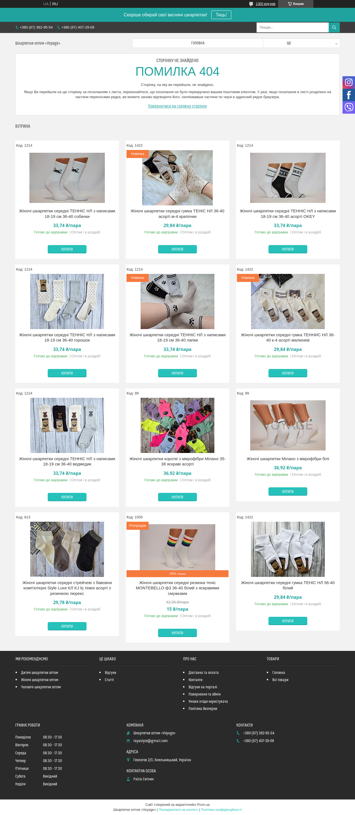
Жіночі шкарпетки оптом (40, 680)
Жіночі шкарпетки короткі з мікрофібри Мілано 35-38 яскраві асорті (177, 461)
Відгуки (110, 673)
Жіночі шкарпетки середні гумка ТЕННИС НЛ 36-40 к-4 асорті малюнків (288, 337)
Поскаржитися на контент (178, 810)
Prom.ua (203, 805)
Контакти (195, 680)
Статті (109, 680)
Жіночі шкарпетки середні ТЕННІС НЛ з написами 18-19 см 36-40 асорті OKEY (288, 213)
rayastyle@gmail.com (150, 741)
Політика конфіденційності (221, 810)
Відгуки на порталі (203, 687)
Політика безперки (203, 709)
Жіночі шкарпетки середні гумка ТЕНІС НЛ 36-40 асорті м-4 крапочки (177, 213)
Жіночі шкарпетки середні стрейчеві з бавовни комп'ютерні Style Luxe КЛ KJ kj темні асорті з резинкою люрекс (67, 588)
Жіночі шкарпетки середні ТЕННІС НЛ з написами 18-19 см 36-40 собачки (67, 213)
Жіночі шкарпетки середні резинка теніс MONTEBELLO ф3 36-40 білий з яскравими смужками (177, 588)
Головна (197, 43)
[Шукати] (334, 27)
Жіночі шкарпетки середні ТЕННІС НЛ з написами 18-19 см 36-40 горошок (67, 337)
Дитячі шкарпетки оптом (39, 673)
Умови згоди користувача (208, 701)
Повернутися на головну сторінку (177, 106)
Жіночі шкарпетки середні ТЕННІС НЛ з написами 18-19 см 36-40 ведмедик (67, 461)
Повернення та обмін (205, 694)
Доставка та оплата (204, 673)
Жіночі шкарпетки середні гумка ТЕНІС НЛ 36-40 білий (288, 585)
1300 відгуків (265, 4)
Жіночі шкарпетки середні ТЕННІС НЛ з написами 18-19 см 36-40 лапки (178, 337)
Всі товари (280, 680)
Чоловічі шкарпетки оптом (41, 687)
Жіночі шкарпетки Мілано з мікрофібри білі (288, 458)
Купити (67, 249)
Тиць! (221, 14)
